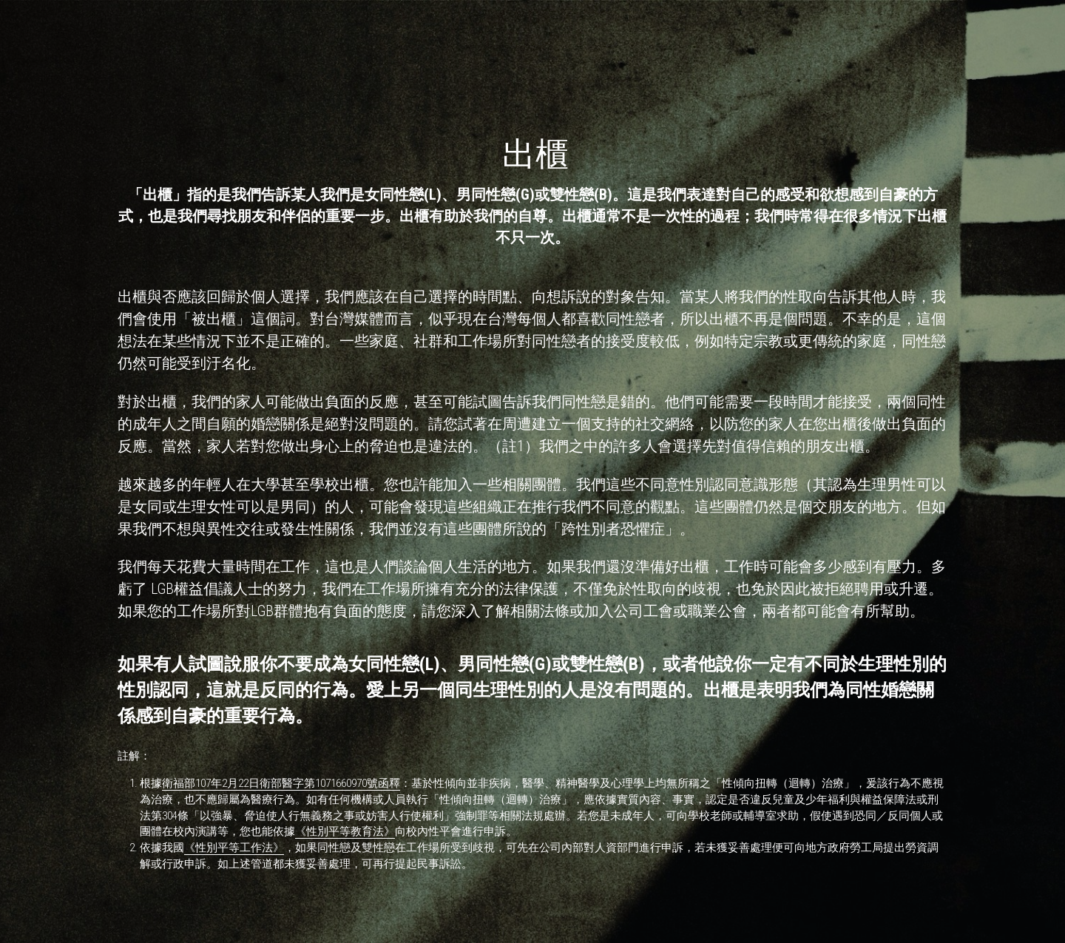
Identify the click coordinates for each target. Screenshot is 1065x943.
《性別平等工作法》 (234, 847)
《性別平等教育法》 (345, 831)
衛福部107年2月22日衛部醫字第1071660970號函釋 (281, 783)
